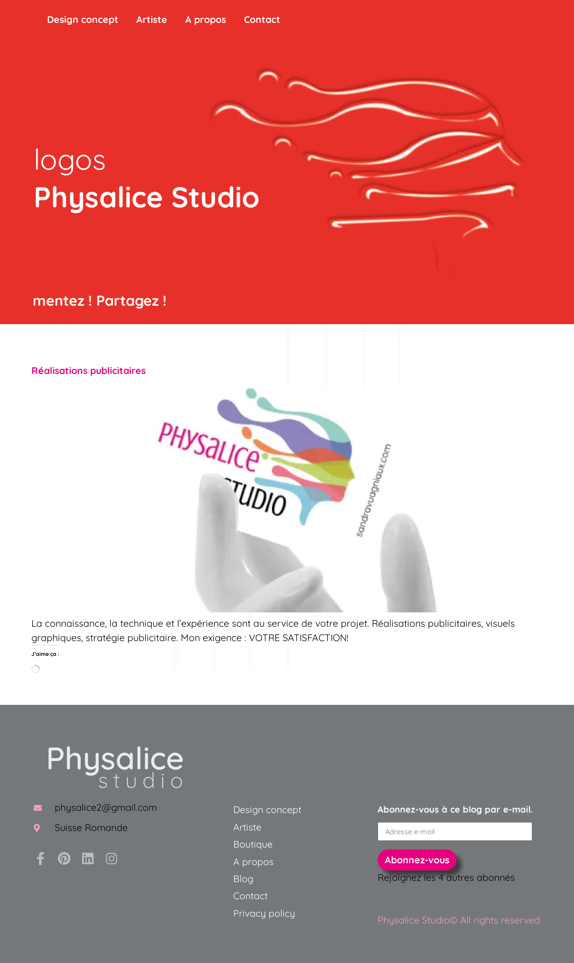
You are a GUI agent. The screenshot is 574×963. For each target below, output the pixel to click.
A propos (205, 19)
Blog (243, 878)
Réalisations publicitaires (88, 370)
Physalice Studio (147, 197)
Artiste (151, 19)
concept (282, 809)
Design (248, 809)
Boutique (253, 844)
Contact (262, 19)
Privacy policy (264, 913)
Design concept (82, 19)
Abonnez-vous (417, 860)
